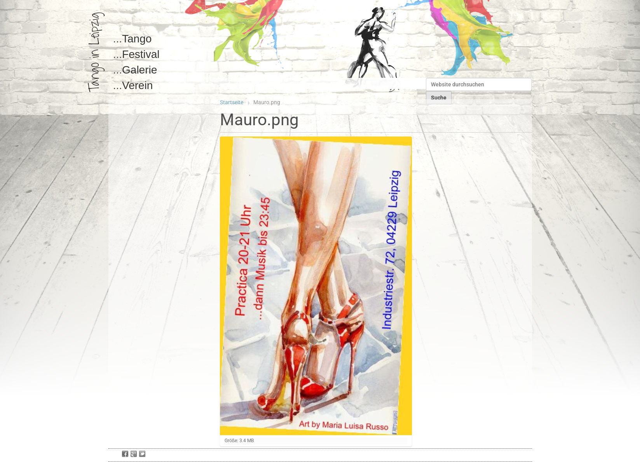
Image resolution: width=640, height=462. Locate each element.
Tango (137, 39)
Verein (137, 85)
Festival (140, 54)
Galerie (139, 70)
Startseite (231, 102)
